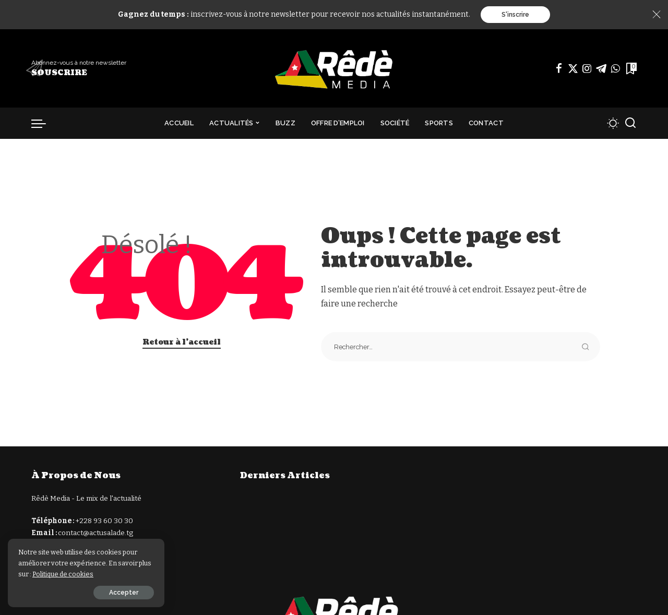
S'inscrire (515, 14)
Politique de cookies (62, 574)
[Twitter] (573, 68)
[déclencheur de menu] (43, 123)
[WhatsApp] (615, 68)
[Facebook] (559, 68)
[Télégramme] (601, 68)
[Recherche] (630, 123)
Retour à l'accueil (181, 342)
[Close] (656, 14)
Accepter (123, 592)
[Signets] (630, 68)
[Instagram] (587, 68)
